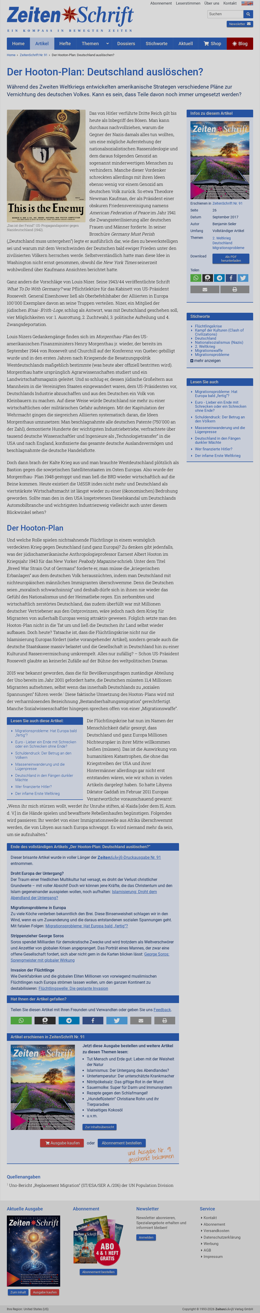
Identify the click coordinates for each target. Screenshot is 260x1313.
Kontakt (230, 3)
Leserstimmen (188, 3)
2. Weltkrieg (222, 238)
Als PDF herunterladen (231, 258)
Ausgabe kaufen (62, 1143)
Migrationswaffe (209, 350)
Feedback (162, 1009)
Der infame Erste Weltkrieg (37, 793)
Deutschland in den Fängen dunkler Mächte (44, 777)
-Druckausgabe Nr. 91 (129, 857)
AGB (207, 1250)
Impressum (213, 1256)
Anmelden (146, 1237)
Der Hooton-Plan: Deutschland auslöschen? (83, 55)
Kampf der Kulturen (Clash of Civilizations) (219, 332)
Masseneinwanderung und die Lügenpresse (40, 766)
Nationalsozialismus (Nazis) (219, 342)
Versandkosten (216, 1230)
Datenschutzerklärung (222, 1237)
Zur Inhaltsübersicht (99, 1127)
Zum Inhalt (18, 1292)
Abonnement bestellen (122, 1143)
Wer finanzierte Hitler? (33, 786)
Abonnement (161, 3)
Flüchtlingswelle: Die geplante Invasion (73, 988)
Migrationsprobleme (228, 248)
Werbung (211, 1243)
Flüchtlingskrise (208, 326)
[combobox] (225, 14)
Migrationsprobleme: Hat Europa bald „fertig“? (46, 733)
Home (11, 55)
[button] (21, 1020)
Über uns (211, 3)
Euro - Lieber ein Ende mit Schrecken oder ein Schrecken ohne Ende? (45, 744)
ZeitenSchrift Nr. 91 (33, 55)
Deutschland (222, 243)
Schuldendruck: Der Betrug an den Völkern (43, 755)
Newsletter (240, 24)
